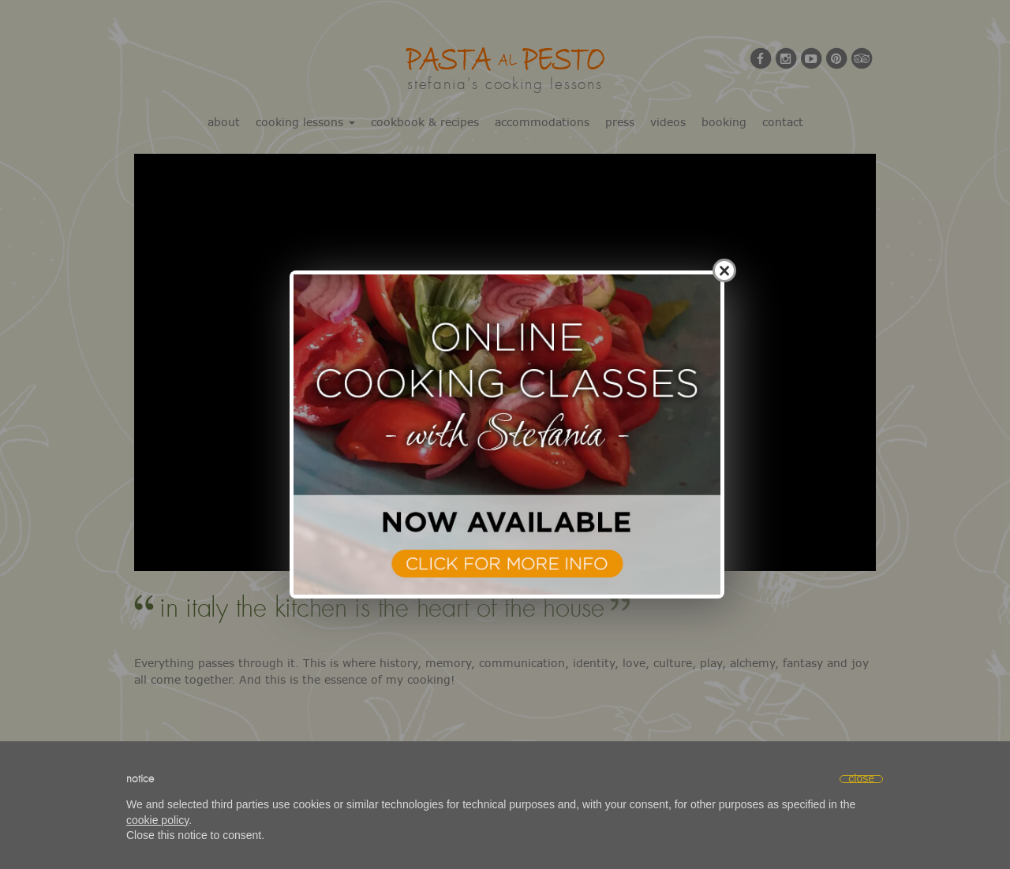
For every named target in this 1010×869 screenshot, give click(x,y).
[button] (861, 779)
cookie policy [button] (157, 820)
